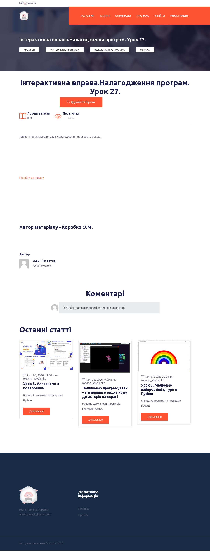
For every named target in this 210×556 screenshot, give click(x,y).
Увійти (160, 15)
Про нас (142, 15)
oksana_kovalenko (34, 378)
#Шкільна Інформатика (110, 49)
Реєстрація (179, 15)
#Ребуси (29, 49)
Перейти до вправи (31, 177)
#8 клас (145, 49)
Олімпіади (123, 15)
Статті (105, 15)
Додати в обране (81, 102)
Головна (87, 15)
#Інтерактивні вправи (64, 49)
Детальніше (37, 411)
